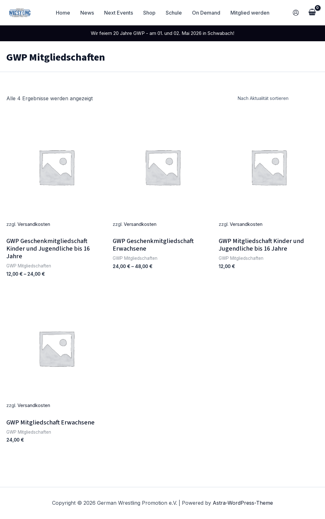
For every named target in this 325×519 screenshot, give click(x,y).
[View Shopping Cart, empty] (312, 12)
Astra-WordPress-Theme (243, 503)
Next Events (118, 13)
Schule (174, 13)
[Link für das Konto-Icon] (296, 13)
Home (63, 13)
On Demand (206, 13)
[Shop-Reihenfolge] (277, 98)
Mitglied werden (249, 13)
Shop (149, 13)
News (87, 13)
